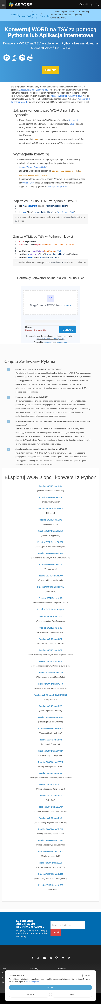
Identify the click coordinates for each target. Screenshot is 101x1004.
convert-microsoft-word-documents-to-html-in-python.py (40, 217)
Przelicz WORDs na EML (50, 520)
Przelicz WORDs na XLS (50, 818)
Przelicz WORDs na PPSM (50, 717)
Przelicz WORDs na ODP (50, 617)
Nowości (62, 968)
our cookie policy (32, 982)
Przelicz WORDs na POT (50, 661)
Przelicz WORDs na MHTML (50, 587)
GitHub (21, 221)
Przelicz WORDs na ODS (50, 628)
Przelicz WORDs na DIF (50, 497)
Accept (50, 987)
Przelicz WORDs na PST (50, 773)
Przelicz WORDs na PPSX (50, 728)
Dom (3, 968)
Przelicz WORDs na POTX (50, 684)
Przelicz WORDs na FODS (50, 553)
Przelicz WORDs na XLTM (50, 874)
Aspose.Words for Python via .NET (66, 96)
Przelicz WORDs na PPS (50, 706)
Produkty (34, 968)
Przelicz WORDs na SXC (50, 784)
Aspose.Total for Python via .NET (34, 90)
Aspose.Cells (40, 167)
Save (72, 124)
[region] (50, 209)
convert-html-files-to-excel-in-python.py (32, 262)
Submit (55, 932)
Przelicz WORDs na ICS (50, 564)
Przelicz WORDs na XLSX (50, 851)
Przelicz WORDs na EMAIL (50, 508)
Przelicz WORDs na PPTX (50, 762)
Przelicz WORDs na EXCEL (51, 542)
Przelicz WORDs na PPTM (50, 751)
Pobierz (50, 69)
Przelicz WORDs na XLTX (50, 885)
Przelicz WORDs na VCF (50, 796)
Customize (29, 994)
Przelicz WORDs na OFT (50, 639)
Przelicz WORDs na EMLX (50, 531)
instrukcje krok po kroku (57, 186)
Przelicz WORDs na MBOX (50, 576)
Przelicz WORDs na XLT (50, 863)
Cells (32, 183)
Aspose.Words (25, 167)
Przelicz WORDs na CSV (50, 486)
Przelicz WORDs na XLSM (50, 840)
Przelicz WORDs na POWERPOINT (50, 695)
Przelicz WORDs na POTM (50, 672)
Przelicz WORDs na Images (50, 609)
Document (73, 120)
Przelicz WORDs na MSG (50, 598)
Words (25, 183)
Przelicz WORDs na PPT (50, 740)
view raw (82, 217)
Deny (72, 994)
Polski (83, 4)
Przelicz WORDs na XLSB (50, 829)
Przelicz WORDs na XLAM (50, 807)
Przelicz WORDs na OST (50, 650)
